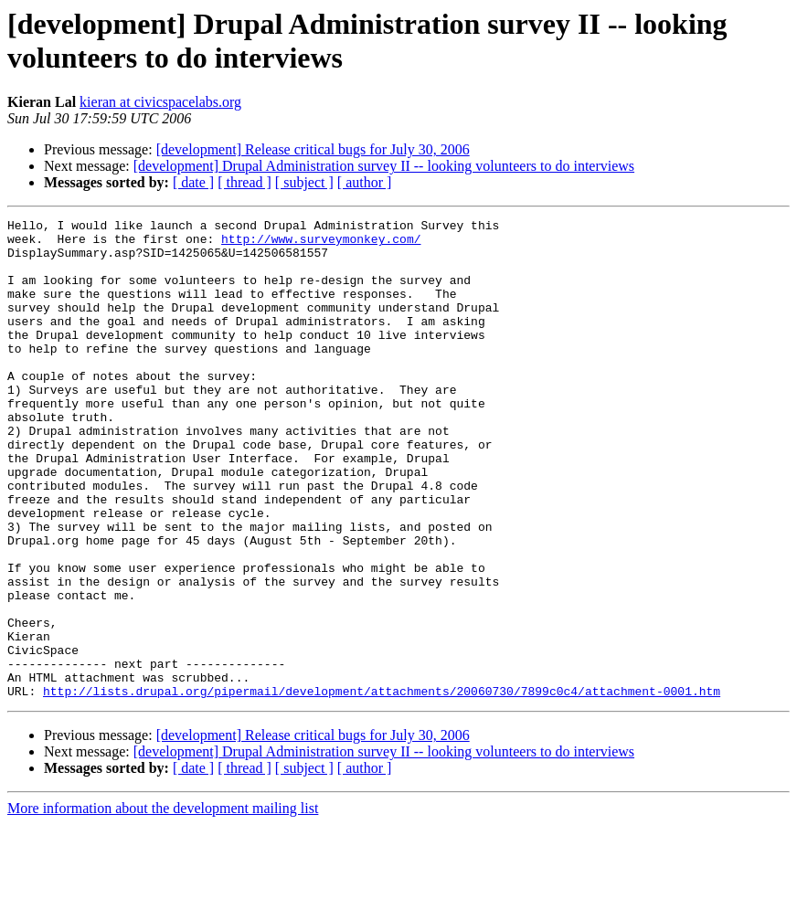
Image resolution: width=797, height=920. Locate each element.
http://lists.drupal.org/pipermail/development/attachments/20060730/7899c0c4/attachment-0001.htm (381, 786)
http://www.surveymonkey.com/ (320, 244)
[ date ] (193, 182)
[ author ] (364, 182)
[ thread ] (244, 182)
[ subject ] (304, 182)
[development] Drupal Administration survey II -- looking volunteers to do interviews (383, 166)
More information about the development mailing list (162, 904)
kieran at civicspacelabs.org (160, 102)
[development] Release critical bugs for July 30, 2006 (313, 149)
